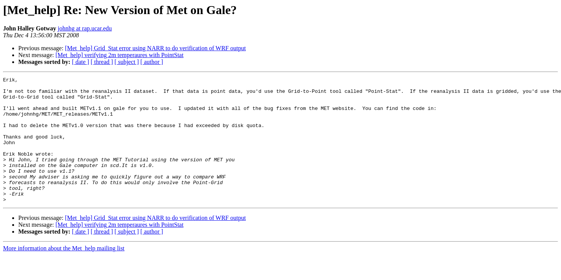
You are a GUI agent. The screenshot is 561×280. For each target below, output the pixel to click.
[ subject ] (127, 62)
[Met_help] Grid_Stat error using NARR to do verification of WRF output (155, 48)
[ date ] (80, 62)
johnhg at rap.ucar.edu (85, 28)
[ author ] (151, 62)
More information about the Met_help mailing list (63, 273)
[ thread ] (102, 62)
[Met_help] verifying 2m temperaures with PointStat (119, 55)
